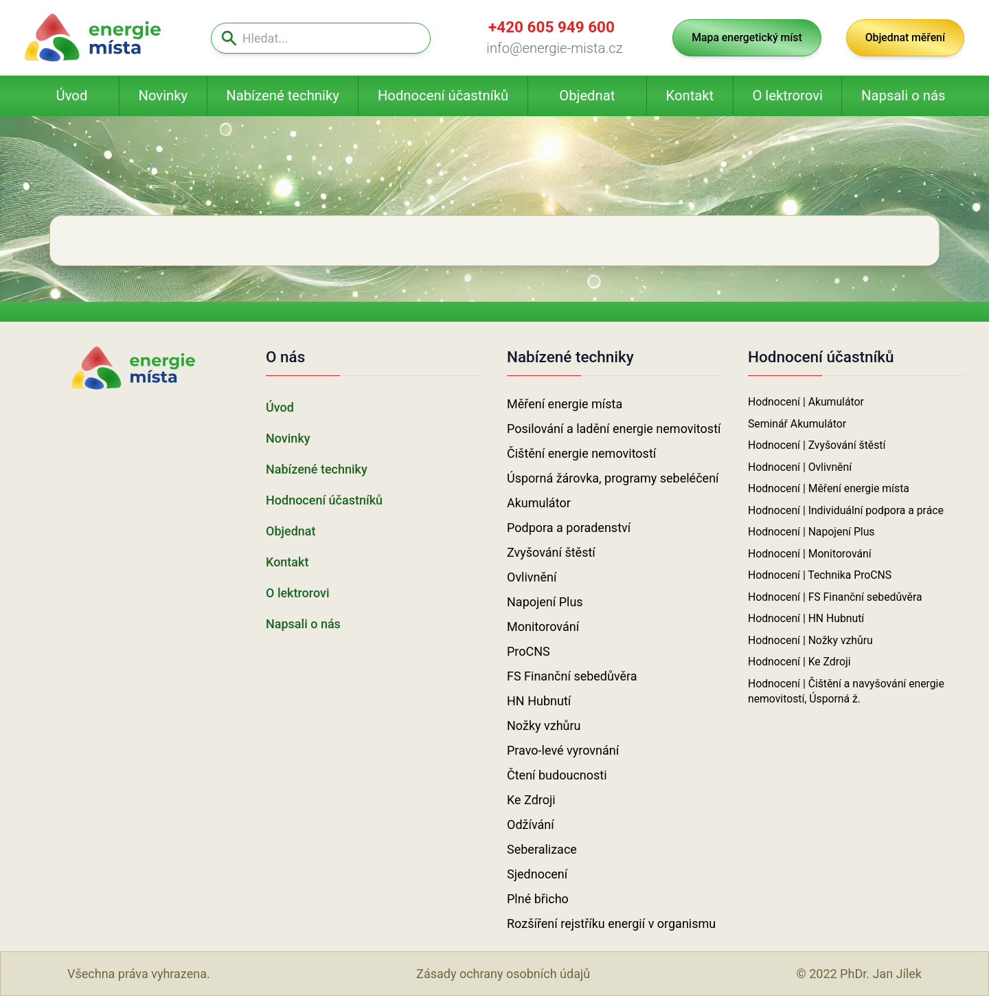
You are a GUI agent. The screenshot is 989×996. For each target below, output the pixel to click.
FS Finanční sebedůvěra (572, 676)
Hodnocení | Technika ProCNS (819, 575)
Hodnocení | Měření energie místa (828, 488)
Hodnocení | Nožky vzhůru (810, 640)
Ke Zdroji (531, 800)
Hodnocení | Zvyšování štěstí (816, 445)
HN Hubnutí (539, 701)
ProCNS (528, 651)
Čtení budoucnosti (557, 775)
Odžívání (530, 824)
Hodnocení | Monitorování (810, 553)
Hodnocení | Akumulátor (806, 401)
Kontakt (690, 95)
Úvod (72, 95)
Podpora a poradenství (568, 527)
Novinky (162, 95)
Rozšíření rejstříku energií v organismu (611, 923)
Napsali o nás (903, 95)
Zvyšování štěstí (551, 552)
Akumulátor (539, 503)
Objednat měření (905, 37)
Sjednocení (537, 874)
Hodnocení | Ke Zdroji (799, 661)
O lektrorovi (787, 95)
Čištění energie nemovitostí (581, 453)
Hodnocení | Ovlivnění (800, 467)
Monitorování (543, 626)
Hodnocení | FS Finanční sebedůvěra (835, 597)
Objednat (587, 95)
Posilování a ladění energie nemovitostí (613, 428)
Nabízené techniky (282, 95)
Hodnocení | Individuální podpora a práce (846, 510)
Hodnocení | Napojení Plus (811, 531)
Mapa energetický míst (747, 37)
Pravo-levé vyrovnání (563, 750)
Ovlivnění (531, 577)
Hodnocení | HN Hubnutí (806, 618)
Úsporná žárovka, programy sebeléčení (613, 478)
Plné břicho (538, 899)
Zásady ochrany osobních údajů (503, 973)
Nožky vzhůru (544, 725)
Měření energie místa (564, 404)
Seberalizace (542, 849)
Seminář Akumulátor (797, 423)
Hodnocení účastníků (443, 95)
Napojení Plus (545, 602)
